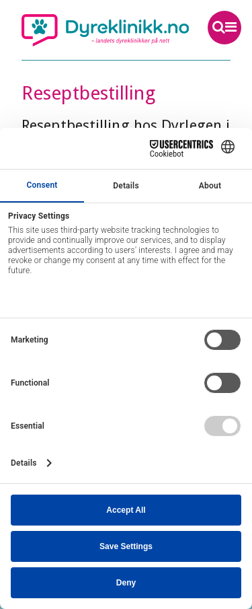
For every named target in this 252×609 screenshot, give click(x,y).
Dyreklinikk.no (105, 30)
